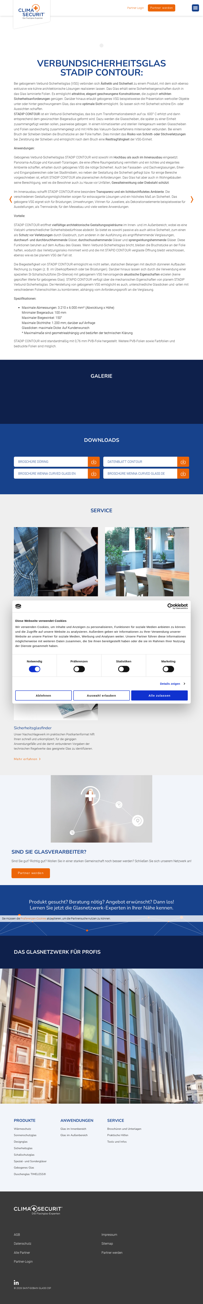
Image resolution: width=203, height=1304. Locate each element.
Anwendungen (76, 1120)
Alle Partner (22, 1253)
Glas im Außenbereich (74, 1135)
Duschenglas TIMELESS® (30, 1174)
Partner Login (135, 7)
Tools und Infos (117, 1142)
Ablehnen (43, 695)
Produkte (24, 1120)
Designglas (21, 1142)
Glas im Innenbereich (73, 1129)
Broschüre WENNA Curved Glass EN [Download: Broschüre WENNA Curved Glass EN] (47, 473)
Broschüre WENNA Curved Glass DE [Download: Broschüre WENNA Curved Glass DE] (136, 473)
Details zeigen (170, 683)
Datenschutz (22, 1243)
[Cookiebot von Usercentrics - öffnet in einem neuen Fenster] (170, 606)
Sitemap (107, 1243)
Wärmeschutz (22, 1129)
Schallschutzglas (24, 1155)
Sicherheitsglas (23, 1148)
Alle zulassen (159, 695)
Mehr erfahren (25, 759)
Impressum (109, 1235)
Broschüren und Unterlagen (124, 1129)
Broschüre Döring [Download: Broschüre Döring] (33, 462)
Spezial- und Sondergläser (30, 1161)
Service (115, 1120)
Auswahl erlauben (101, 695)
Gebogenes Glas (24, 1168)
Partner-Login (23, 1261)
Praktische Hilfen (117, 1135)
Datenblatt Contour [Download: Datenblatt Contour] (125, 462)
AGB (17, 1235)
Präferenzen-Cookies (33, 918)
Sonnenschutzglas (25, 1135)
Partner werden (161, 8)
